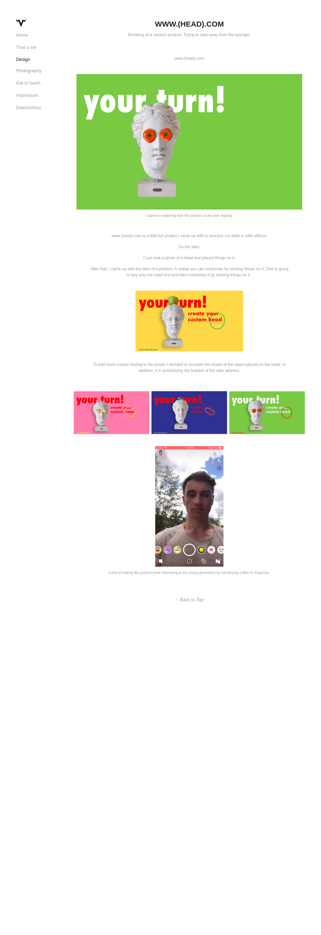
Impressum (27, 95)
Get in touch (28, 83)
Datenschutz (28, 107)
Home (22, 35)
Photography (29, 70)
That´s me (26, 47)
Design (23, 59)
